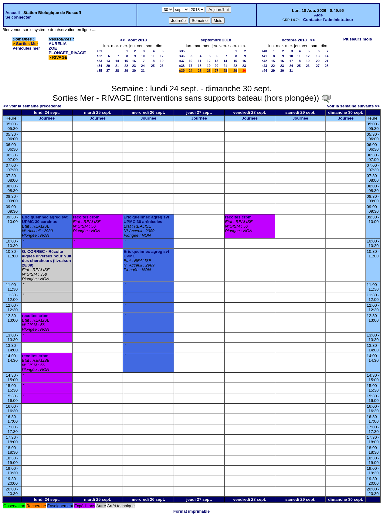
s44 (264, 70)
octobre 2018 (294, 40)
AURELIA (57, 43)
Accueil (12, 12)
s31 (99, 51)
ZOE (53, 48)
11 (153, 56)
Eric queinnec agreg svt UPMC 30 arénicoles (146, 219)
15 (126, 61)
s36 (182, 56)
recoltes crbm (86, 217)
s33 (99, 61)
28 (117, 70)
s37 (182, 61)
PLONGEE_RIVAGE (67, 53)
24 (143, 66)
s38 (182, 66)
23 (134, 66)
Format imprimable (191, 511)
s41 (264, 56)
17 (143, 61)
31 (143, 70)
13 (108, 61)
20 (108, 66)
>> (312, 40)
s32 (99, 56)
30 (134, 70)
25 (153, 66)
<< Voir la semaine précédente (32, 106)
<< (122, 40)
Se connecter (18, 17)
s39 (182, 70)
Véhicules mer (26, 48)
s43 (264, 66)
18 (153, 61)
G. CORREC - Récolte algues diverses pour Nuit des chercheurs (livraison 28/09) (46, 258)
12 (162, 56)
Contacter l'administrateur (328, 19)
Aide (318, 15)
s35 (99, 70)
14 (117, 61)
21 (117, 66)
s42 (264, 61)
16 (134, 61)
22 (126, 66)
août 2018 (137, 40)
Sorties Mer (27, 43)
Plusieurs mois (357, 39)
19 (162, 61)
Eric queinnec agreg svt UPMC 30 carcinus (44, 219)
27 (108, 70)
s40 (264, 51)
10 (143, 56)
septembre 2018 (216, 40)
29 (126, 70)
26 (162, 66)
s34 (99, 66)
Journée (47, 118)
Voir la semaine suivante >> (353, 106)
